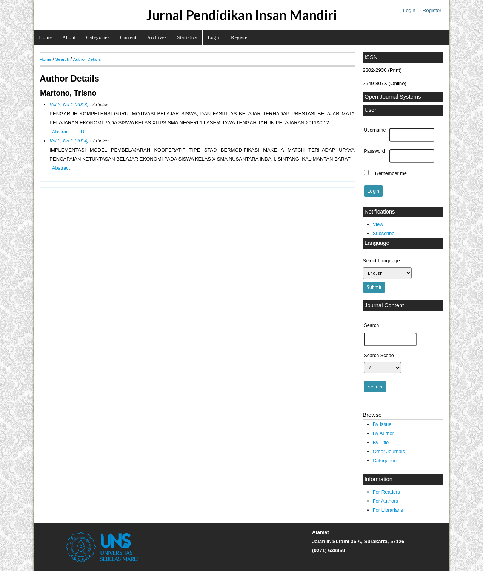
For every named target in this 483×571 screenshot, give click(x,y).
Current (128, 37)
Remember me (391, 173)
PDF (82, 132)
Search (62, 59)
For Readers (386, 492)
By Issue (382, 424)
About (69, 37)
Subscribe (384, 233)
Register (432, 10)
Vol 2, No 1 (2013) (68, 104)
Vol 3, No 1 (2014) (68, 141)
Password (374, 151)
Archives (157, 37)
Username (375, 130)
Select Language (381, 260)
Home (45, 37)
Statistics (187, 37)
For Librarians (388, 510)
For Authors (385, 501)
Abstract (61, 132)
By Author (383, 433)
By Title (381, 442)
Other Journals (389, 451)
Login (409, 10)
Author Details (87, 59)
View (378, 224)
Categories (97, 37)
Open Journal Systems (393, 97)
